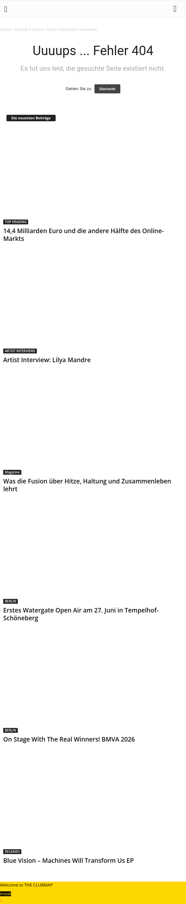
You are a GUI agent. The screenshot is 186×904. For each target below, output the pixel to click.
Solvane (6, 29)
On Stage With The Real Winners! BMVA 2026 (69, 739)
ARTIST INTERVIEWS (20, 351)
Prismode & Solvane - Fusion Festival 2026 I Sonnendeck (55, 29)
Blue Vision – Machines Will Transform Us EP (68, 860)
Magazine (12, 472)
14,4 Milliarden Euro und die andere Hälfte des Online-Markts (83, 235)
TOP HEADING (16, 222)
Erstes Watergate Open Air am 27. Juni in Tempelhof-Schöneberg (81, 614)
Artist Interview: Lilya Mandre (47, 360)
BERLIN (10, 601)
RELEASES (12, 851)
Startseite (107, 89)
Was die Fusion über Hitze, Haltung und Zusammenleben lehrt (87, 485)
